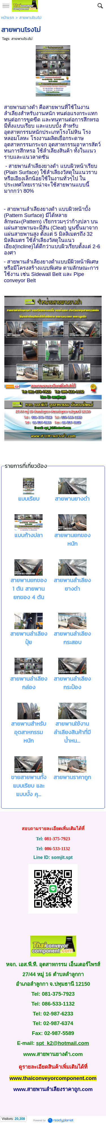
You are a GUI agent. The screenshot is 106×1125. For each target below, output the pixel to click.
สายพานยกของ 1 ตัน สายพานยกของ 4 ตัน (28, 588)
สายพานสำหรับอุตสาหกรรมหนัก (28, 732)
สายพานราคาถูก (72, 777)
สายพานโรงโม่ (22, 38)
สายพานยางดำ (72, 498)
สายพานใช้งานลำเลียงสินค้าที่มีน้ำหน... (72, 732)
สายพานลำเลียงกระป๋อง (72, 682)
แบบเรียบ (28, 498)
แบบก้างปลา (28, 535)
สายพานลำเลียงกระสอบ (72, 637)
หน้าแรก (7, 18)
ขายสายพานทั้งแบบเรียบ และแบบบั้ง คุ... (28, 785)
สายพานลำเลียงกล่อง (28, 682)
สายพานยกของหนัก (72, 539)
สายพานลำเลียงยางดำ (72, 584)
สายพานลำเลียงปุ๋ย (28, 637)
